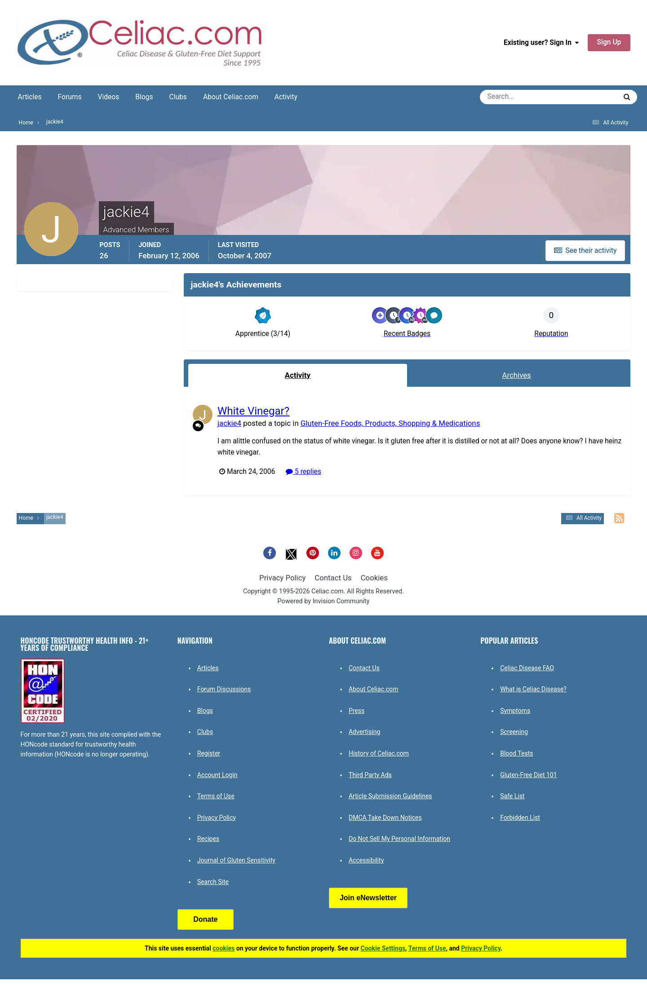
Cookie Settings (383, 948)
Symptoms (515, 710)
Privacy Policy (282, 577)
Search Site (213, 881)
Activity (286, 97)
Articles (30, 97)
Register (208, 753)
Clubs (178, 97)
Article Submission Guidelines (390, 796)
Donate (205, 919)
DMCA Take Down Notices (385, 817)
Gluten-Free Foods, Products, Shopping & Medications (389, 422)
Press (356, 710)
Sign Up (609, 42)
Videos (109, 97)
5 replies (303, 471)
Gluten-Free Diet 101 (528, 774)
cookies (224, 948)
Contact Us (333, 577)
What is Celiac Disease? (533, 689)
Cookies (374, 577)
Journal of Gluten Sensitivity (236, 860)
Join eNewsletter (368, 898)
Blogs (144, 97)
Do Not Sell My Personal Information (399, 838)
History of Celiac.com (379, 753)
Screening (514, 731)
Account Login (217, 774)
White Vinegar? (253, 411)
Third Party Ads (370, 774)
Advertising (364, 731)
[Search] (516, 97)
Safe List (512, 796)
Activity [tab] (297, 375)
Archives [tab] (516, 375)
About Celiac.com (230, 97)
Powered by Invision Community (324, 601)
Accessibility (366, 860)
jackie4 (229, 422)
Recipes (208, 838)
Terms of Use (216, 796)
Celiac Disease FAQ (527, 668)
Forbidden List (520, 817)
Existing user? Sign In (541, 43)
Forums (70, 97)
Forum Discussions (224, 689)
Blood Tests (516, 753)
